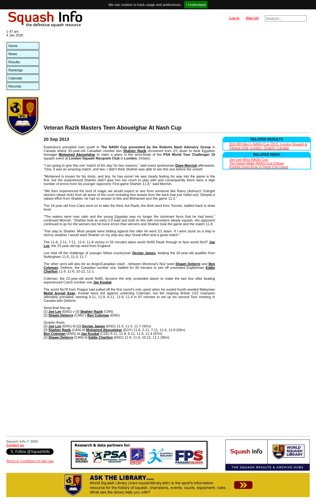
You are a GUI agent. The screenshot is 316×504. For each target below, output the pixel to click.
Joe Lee (54, 311)
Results (14, 62)
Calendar (15, 78)
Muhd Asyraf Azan (59, 293)
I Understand (196, 5)
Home (12, 46)
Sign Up (252, 18)
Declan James (144, 253)
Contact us (15, 445)
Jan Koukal (102, 282)
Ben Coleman (98, 315)
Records (14, 86)
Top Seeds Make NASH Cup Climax (256, 163)
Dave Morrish (186, 165)
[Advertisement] (177, 77)
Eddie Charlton (101, 337)
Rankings (15, 70)
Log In (234, 18)
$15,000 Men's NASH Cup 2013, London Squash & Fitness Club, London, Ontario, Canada (268, 146)
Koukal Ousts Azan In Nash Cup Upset (258, 167)
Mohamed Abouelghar (77, 154)
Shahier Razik (134, 151)
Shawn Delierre (187, 264)
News (12, 54)
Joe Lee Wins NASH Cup (248, 159)
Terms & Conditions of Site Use (30, 461)
